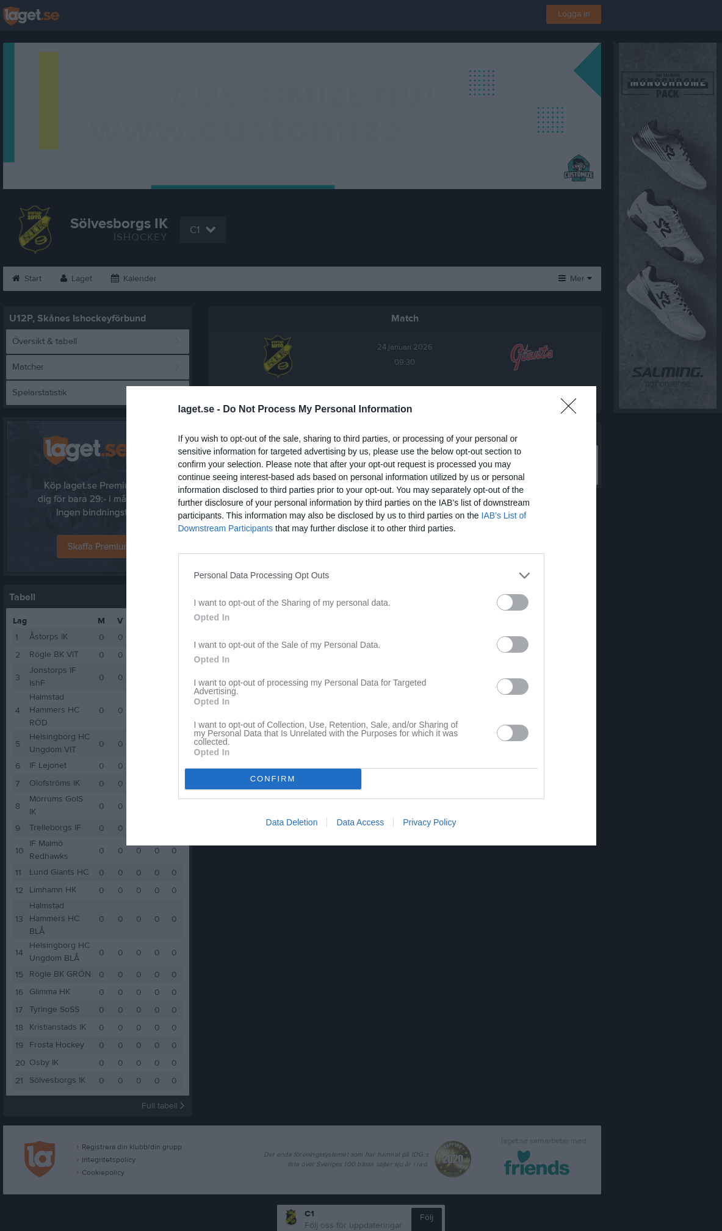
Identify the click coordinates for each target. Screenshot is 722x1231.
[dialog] (361, 615)
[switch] (513, 602)
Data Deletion (292, 822)
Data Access (360, 822)
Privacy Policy (429, 822)
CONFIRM (273, 778)
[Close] (572, 410)
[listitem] (361, 575)
